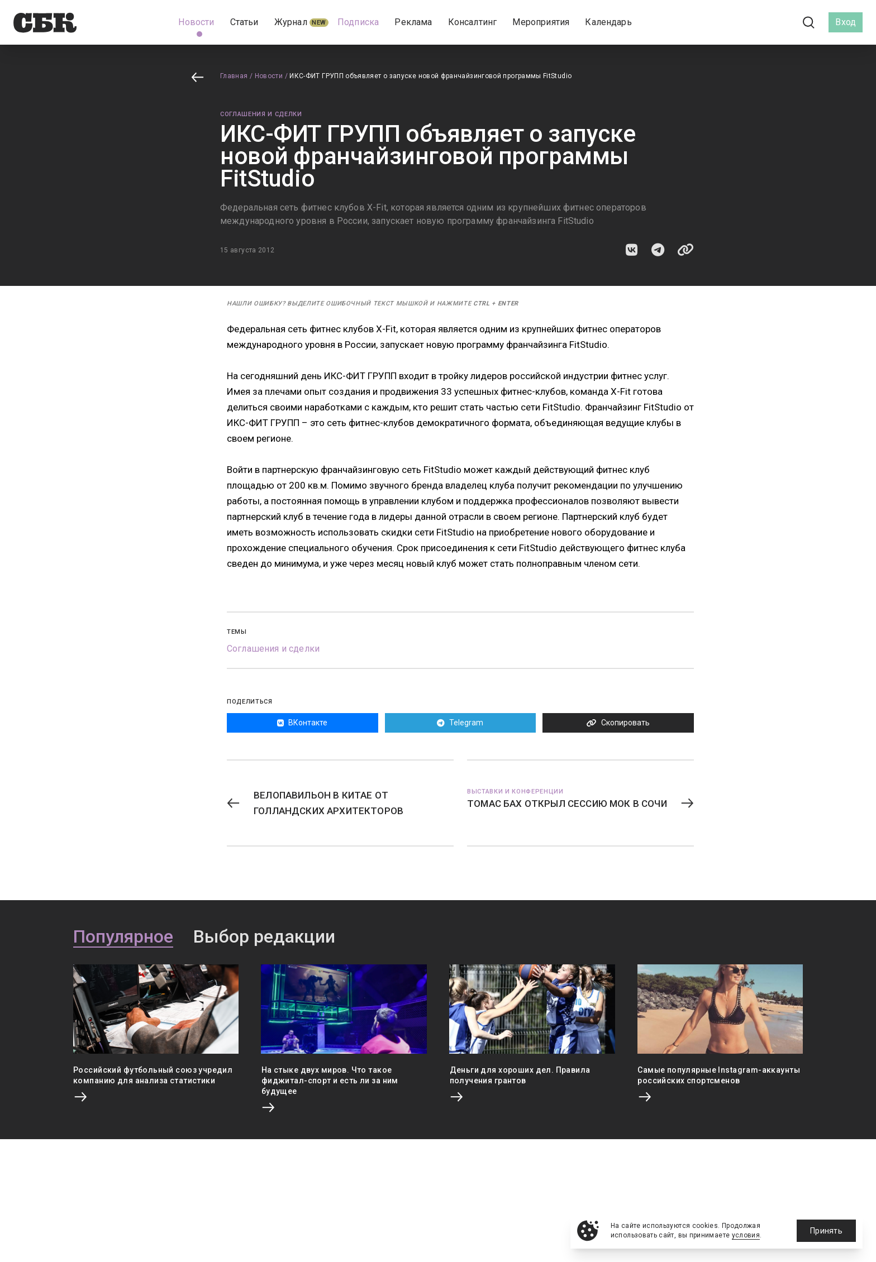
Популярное (123, 937)
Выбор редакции (264, 937)
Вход (845, 22)
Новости (269, 76)
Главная (234, 76)
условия (746, 1235)
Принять (826, 1230)
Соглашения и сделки (261, 114)
